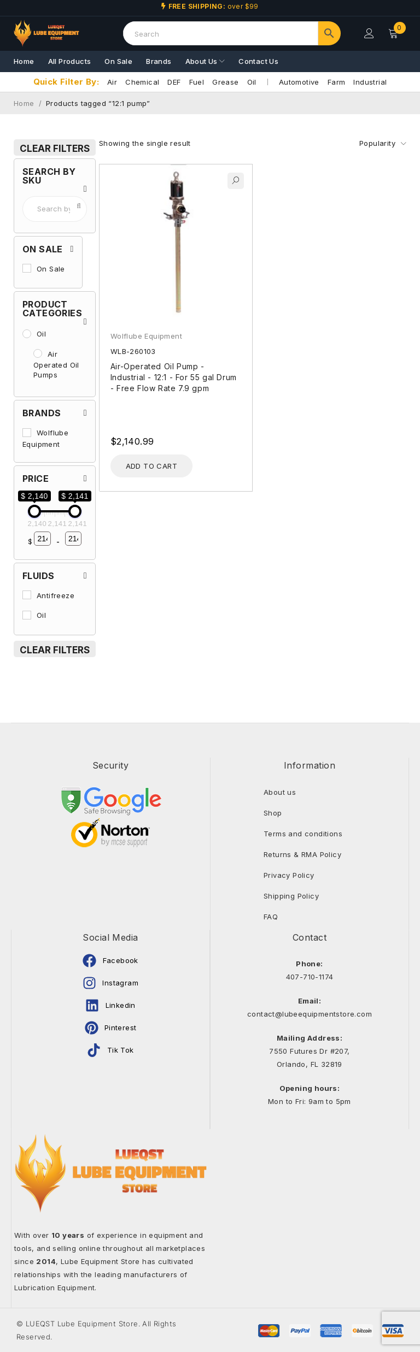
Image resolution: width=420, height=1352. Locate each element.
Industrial (370, 82)
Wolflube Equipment (146, 336)
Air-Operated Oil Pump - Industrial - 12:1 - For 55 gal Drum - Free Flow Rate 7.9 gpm (173, 377)
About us (280, 792)
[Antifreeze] (26, 595)
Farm (337, 82)
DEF (173, 82)
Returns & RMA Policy (302, 854)
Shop (273, 812)
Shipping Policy (291, 896)
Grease (225, 82)
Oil (251, 82)
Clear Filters (55, 148)
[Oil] (26, 333)
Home (24, 103)
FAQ (271, 916)
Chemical (142, 82)
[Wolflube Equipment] (26, 432)
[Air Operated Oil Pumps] (37, 353)
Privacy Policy (289, 875)
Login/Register (369, 33)
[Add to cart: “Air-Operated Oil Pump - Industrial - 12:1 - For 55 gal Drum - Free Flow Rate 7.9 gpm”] (151, 465)
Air (112, 82)
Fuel (197, 82)
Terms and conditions (303, 833)
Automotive (299, 82)
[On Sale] (26, 268)
